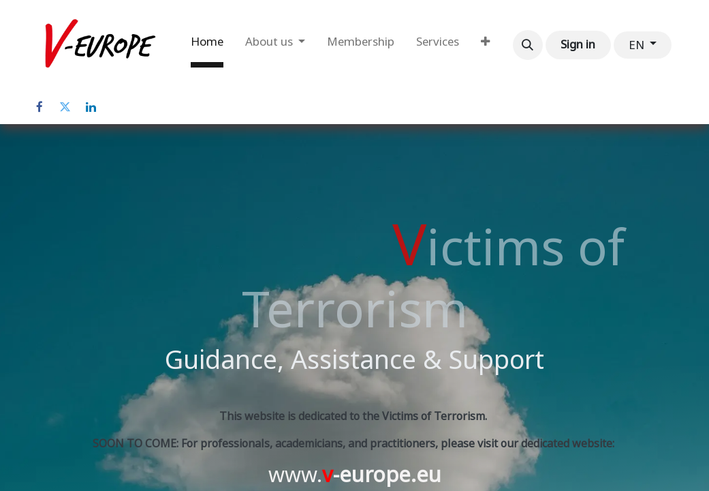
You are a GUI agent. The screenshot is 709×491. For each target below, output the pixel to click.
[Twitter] (65, 107)
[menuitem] (207, 45)
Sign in (578, 44)
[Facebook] (39, 107)
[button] (528, 45)
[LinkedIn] (91, 107)
